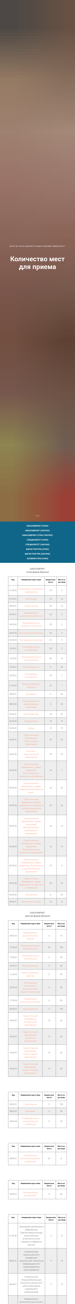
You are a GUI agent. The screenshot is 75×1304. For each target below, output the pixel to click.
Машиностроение (31, 667)
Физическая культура (31, 902)
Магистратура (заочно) (37, 554)
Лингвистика (31, 895)
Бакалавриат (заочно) (37, 530)
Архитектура (31, 599)
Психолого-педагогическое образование (31, 754)
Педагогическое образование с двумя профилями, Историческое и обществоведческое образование (31, 805)
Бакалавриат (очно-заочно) (37, 535)
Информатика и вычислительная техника (30, 936)
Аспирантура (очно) (37, 558)
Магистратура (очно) (37, 549)
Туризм (31, 728)
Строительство (31, 606)
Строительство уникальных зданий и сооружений (30, 1158)
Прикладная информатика (31, 633)
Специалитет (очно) (37, 540)
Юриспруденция (31, 714)
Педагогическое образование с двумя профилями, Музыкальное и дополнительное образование (31, 865)
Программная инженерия (31, 640)
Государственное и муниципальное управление (31, 704)
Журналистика (31, 721)
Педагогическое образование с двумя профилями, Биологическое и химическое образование (31, 770)
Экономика (31, 694)
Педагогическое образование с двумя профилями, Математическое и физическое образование (31, 846)
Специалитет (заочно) (37, 544)
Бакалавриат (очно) (37, 526)
